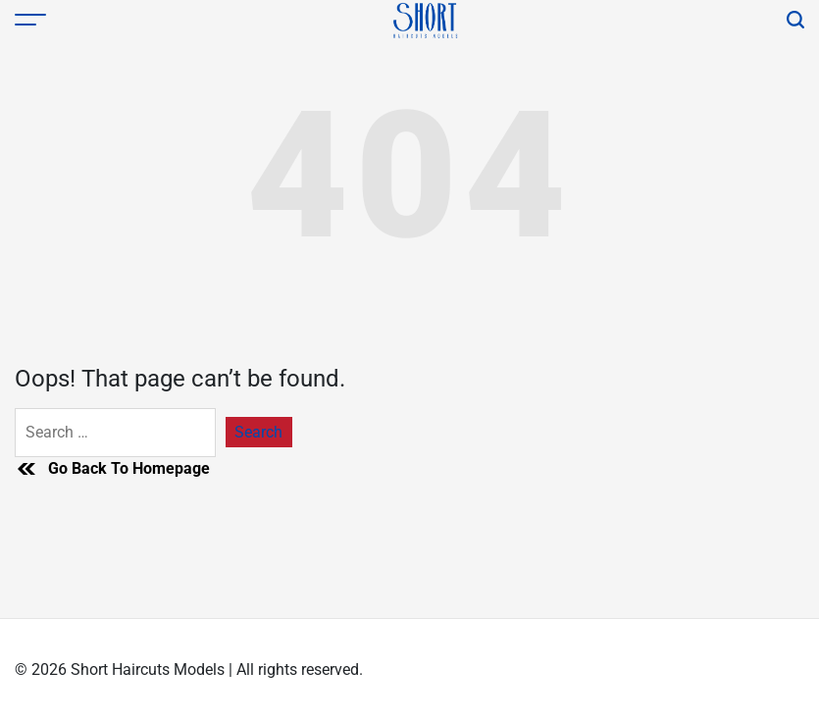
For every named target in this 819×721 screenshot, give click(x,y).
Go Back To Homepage (112, 469)
